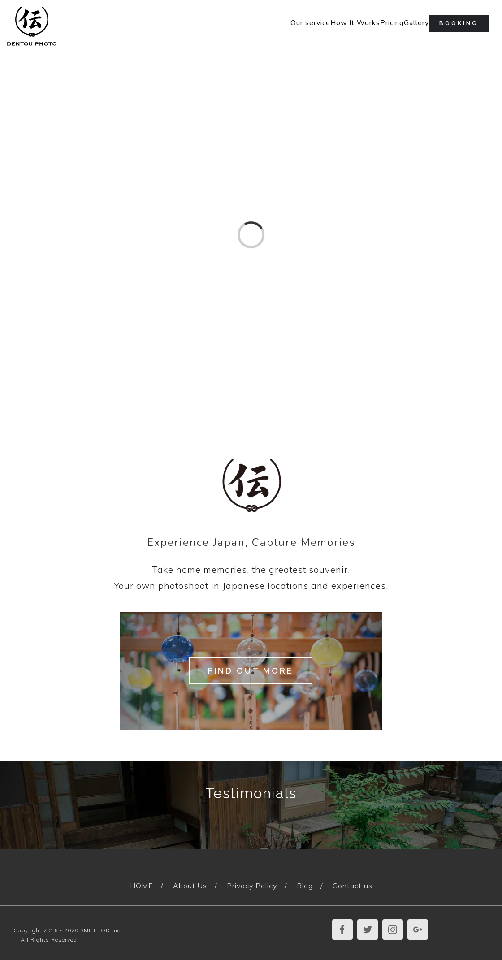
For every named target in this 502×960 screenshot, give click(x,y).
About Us (190, 885)
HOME (141, 885)
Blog (305, 885)
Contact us (352, 885)
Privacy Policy (252, 885)
